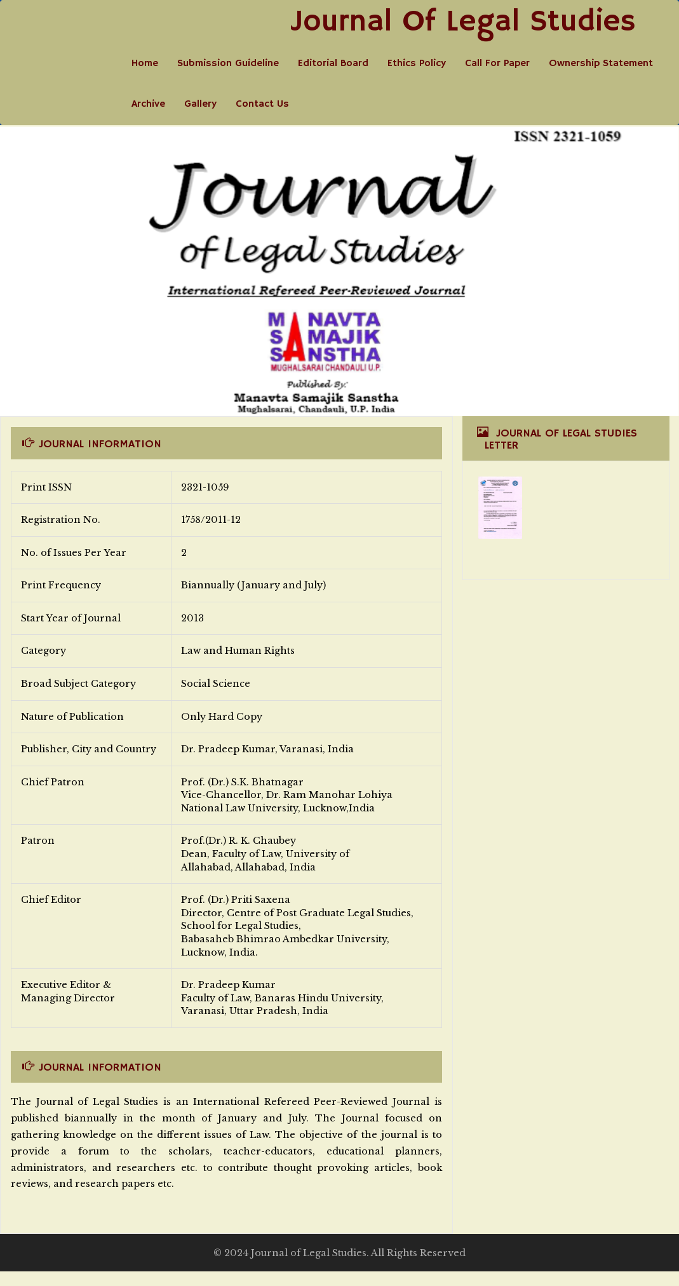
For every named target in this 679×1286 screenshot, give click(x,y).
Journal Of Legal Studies (463, 22)
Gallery (200, 104)
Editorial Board (333, 63)
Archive (148, 104)
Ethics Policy (416, 63)
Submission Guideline (228, 63)
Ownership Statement (601, 63)
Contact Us (262, 104)
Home (144, 63)
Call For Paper (497, 63)
